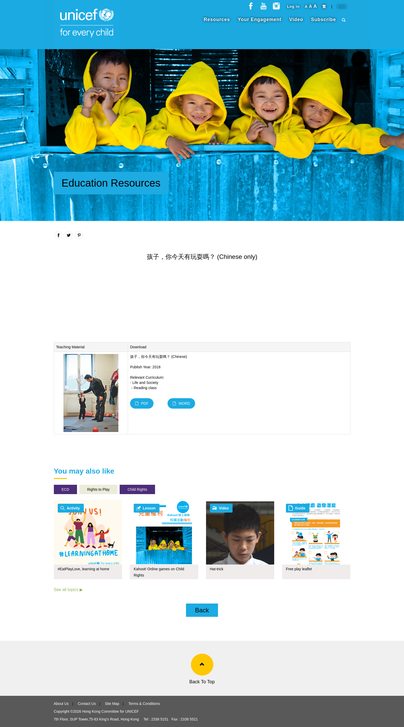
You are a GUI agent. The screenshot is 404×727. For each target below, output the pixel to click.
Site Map (112, 704)
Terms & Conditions (144, 704)
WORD (181, 403)
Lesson (149, 508)
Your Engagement (259, 22)
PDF (141, 403)
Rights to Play (98, 489)
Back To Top (202, 681)
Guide (300, 508)
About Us (61, 704)
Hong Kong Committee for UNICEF (110, 711)
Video (296, 22)
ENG (342, 9)
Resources (217, 22)
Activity (73, 508)
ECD (65, 489)
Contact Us (87, 704)
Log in (293, 9)
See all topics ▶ (68, 589)
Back (202, 610)
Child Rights (137, 489)
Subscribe (323, 22)
